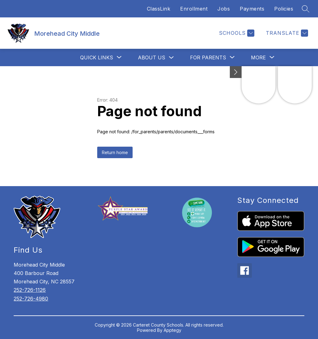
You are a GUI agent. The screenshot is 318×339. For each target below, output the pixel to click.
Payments (252, 9)
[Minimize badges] (236, 72)
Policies (283, 9)
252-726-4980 (31, 298)
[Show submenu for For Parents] (208, 57)
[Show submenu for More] (258, 57)
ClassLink (158, 9)
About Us (151, 57)
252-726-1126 (30, 290)
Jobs (223, 9)
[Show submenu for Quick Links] (96, 57)
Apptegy (172, 330)
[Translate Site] (286, 33)
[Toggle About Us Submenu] (171, 57)
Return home (115, 152)
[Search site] (305, 8)
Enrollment (193, 9)
